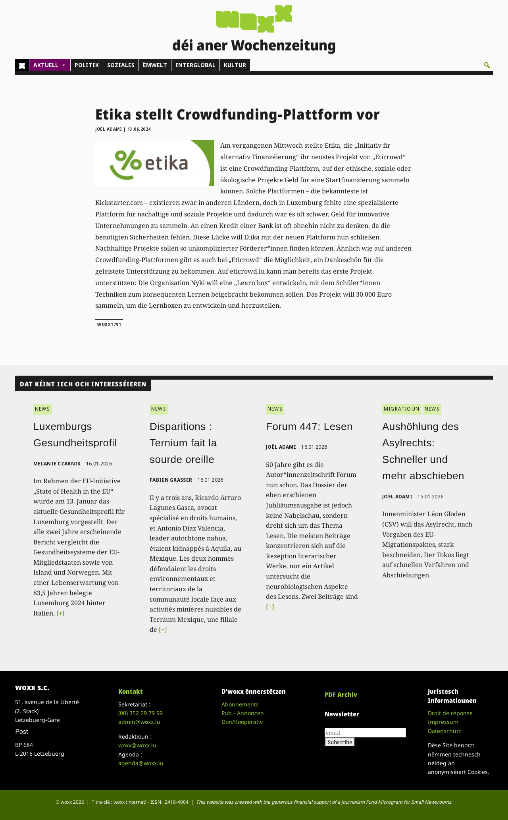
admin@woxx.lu (139, 721)
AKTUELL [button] (49, 65)
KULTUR (235, 65)
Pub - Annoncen (242, 713)
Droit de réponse (450, 713)
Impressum (443, 721)
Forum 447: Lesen (309, 426)
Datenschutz (444, 731)
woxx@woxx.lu (137, 745)
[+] (60, 613)
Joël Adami (108, 129)
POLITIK (87, 65)
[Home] (22, 65)
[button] (487, 65)
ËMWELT (155, 65)
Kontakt (130, 691)
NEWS (42, 408)
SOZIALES (121, 65)
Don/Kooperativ (242, 721)
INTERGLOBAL (195, 65)
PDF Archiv (341, 694)
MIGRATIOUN (401, 408)
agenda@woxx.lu (141, 763)
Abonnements (240, 704)
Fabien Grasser (171, 480)
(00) (140, 713)
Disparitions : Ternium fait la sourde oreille (183, 443)
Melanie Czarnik (57, 463)
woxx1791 (109, 324)
